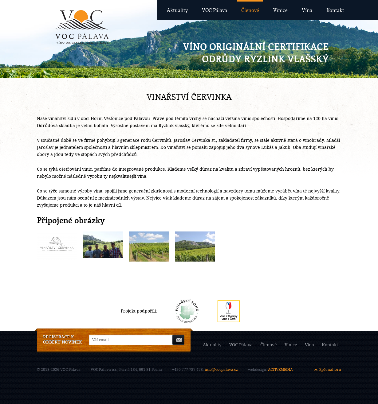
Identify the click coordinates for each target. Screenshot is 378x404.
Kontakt (335, 10)
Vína (307, 10)
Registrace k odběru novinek (62, 340)
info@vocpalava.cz (221, 369)
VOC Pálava (214, 10)
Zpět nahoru (330, 369)
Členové (250, 10)
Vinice (280, 10)
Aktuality (177, 10)
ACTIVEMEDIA (280, 369)
